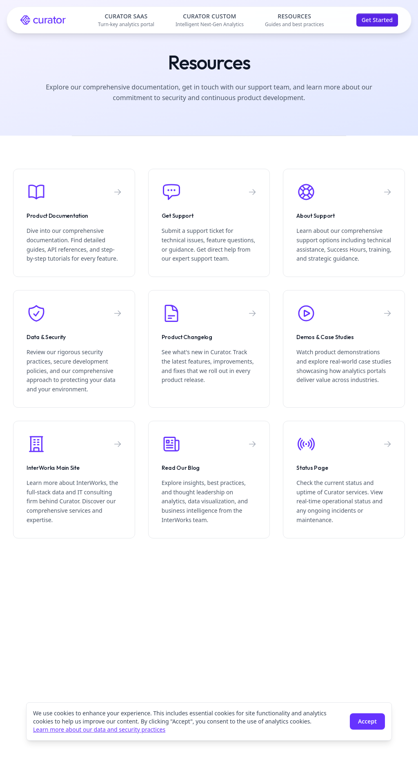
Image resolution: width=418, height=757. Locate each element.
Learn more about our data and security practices (99, 729)
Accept (367, 721)
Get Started (377, 20)
